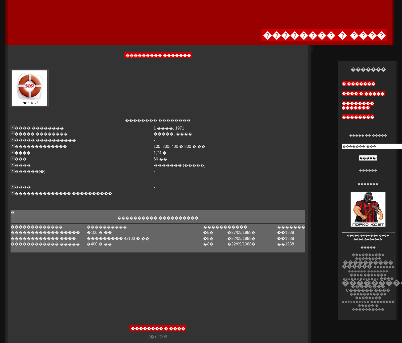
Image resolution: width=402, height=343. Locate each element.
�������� (358, 117)
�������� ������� (358, 105)
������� (377, 271)
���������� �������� (368, 257)
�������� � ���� (158, 328)
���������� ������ (367, 264)
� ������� (358, 84)
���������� (355, 301)
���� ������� (368, 275)
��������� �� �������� (368, 296)
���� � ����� (363, 94)
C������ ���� (368, 290)
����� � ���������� (368, 307)
